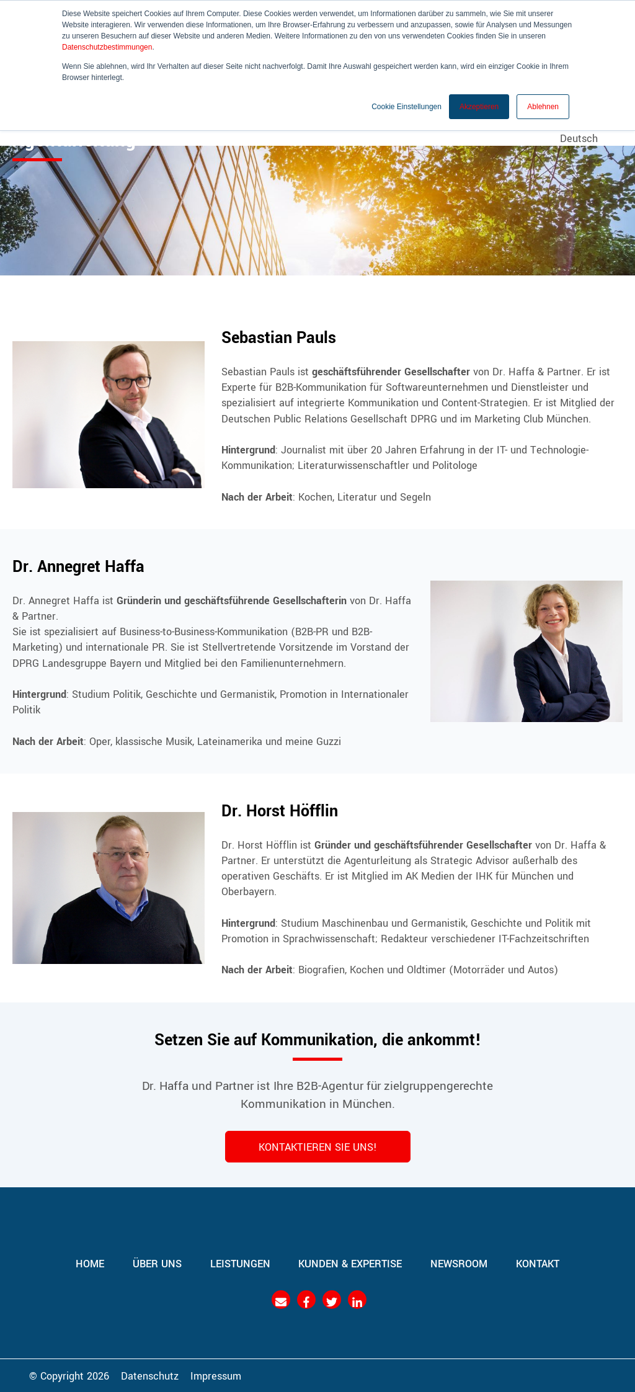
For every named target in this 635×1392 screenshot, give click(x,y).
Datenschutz (150, 1375)
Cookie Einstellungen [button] (406, 106)
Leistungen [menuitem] (240, 1263)
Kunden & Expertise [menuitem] (350, 1263)
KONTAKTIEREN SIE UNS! (318, 1146)
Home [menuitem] (90, 1263)
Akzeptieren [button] (479, 106)
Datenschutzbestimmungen (107, 47)
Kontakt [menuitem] (538, 1263)
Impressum (215, 1375)
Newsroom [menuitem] (459, 1263)
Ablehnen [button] (543, 106)
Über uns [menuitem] (157, 1263)
